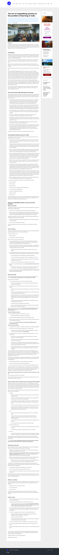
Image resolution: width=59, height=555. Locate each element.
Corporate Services (41, 3)
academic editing (10, 18)
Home (14, 3)
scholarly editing (35, 21)
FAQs (26, 3)
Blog (45, 3)
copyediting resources (21, 19)
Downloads (30, 3)
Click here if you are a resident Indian (47, 74)
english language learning (26, 20)
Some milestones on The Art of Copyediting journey (47, 88)
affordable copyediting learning (18, 18)
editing (11, 20)
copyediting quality (14, 19)
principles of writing (21, 21)
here (29, 243)
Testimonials (35, 3)
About (20, 3)
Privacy (51, 550)
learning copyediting (14, 21)
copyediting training (28, 19)
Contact (48, 3)
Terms (48, 550)
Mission (17, 3)
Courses (23, 3)
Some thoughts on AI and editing (46, 83)
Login (51, 3)
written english (10, 22)
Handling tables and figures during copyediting (46, 94)
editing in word (19, 20)
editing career (14, 20)
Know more (47, 37)
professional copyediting (29, 21)
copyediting (32, 18)
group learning (33, 20)
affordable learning (27, 18)
